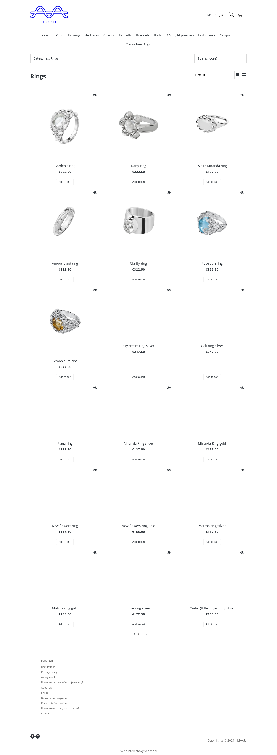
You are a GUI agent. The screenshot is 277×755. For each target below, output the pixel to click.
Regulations (48, 667)
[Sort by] (214, 75)
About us (46, 687)
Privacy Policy (49, 672)
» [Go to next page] (146, 634)
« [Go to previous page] (130, 634)
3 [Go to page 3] (142, 634)
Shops (44, 693)
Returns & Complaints (54, 703)
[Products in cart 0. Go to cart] (240, 17)
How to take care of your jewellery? (62, 682)
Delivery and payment (54, 698)
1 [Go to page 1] (134, 634)
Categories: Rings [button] (46, 58)
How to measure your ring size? (60, 708)
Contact (45, 713)
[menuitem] (46, 35)
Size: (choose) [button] (207, 58)
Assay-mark (48, 677)
